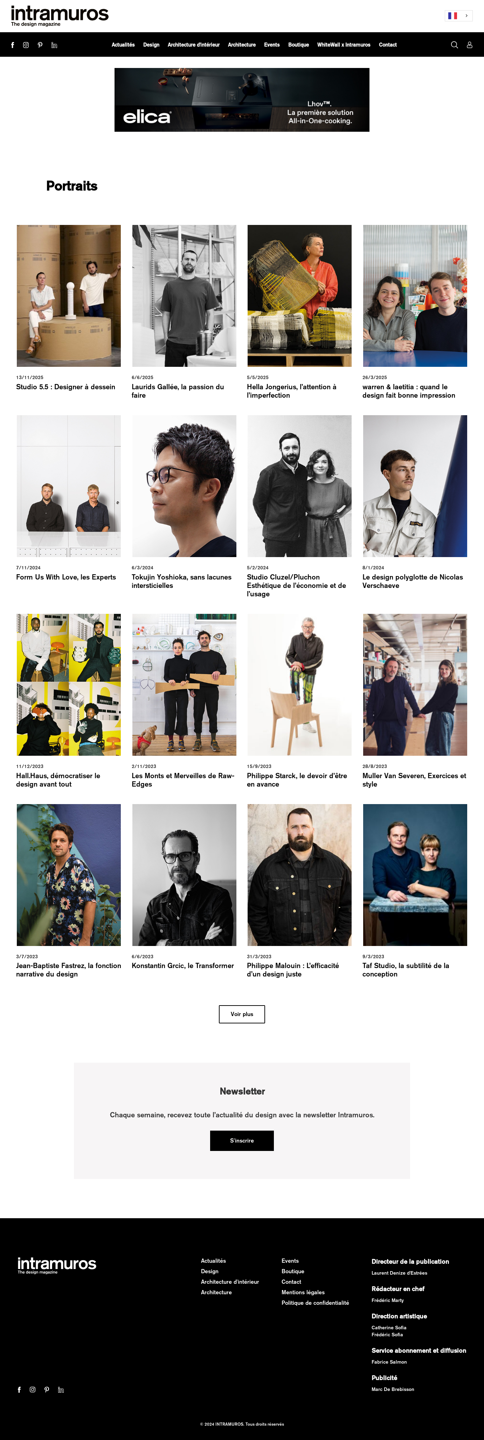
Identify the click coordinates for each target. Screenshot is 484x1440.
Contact (291, 1281)
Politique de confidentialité (315, 1303)
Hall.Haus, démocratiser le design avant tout (58, 780)
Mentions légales (303, 1292)
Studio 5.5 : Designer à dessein (65, 387)
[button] (151, 45)
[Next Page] (242, 1014)
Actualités (213, 1260)
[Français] (458, 15)
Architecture (216, 1292)
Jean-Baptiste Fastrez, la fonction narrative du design (68, 969)
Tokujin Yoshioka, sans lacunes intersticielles (181, 581)
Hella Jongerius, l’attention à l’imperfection (292, 391)
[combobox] (459, 15)
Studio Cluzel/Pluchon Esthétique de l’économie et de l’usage (296, 585)
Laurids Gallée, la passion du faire (178, 391)
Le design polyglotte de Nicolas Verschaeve (412, 581)
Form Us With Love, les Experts (66, 577)
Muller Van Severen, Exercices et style (414, 780)
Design (210, 1271)
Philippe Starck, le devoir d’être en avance (297, 780)
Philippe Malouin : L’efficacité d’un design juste (293, 969)
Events (290, 1260)
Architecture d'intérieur (230, 1281)
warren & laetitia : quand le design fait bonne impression (408, 391)
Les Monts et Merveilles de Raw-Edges (183, 780)
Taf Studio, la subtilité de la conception (405, 969)
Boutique (293, 1271)
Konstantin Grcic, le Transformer (183, 965)
